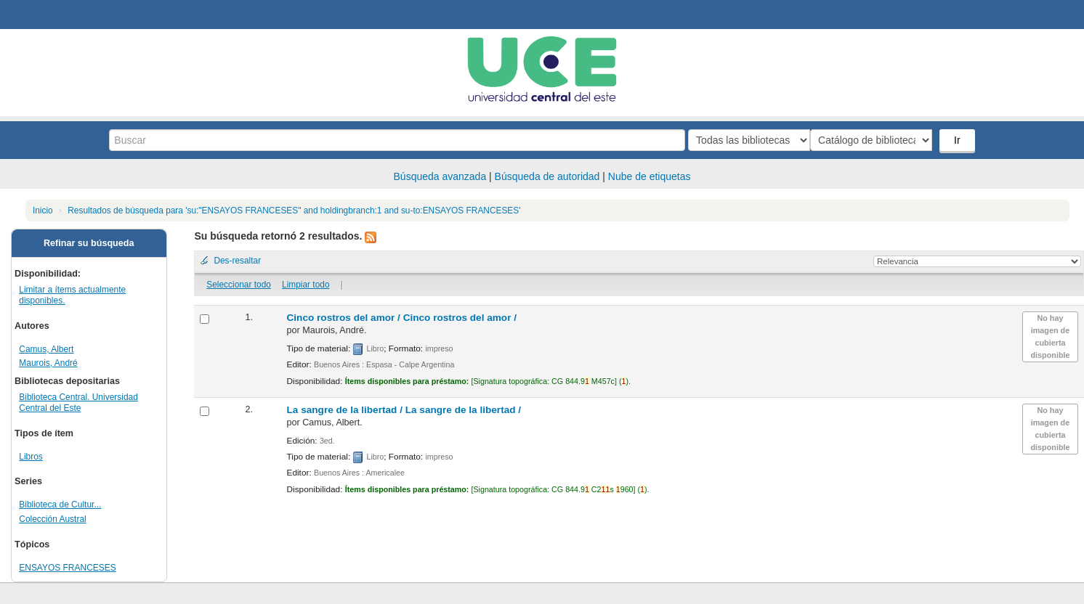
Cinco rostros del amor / (402, 317)
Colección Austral (52, 519)
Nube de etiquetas (649, 176)
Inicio (43, 210)
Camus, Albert (46, 349)
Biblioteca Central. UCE (51, 14)
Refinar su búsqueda (89, 243)
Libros (31, 457)
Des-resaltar (237, 261)
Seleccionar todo (238, 284)
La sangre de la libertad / (404, 409)
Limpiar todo (305, 284)
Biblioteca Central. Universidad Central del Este (78, 402)
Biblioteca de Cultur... (60, 504)
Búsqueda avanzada (440, 176)
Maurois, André (48, 363)
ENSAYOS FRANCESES (67, 568)
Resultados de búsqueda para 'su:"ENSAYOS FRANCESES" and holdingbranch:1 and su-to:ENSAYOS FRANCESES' (294, 210)
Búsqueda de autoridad (547, 176)
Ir (958, 140)
